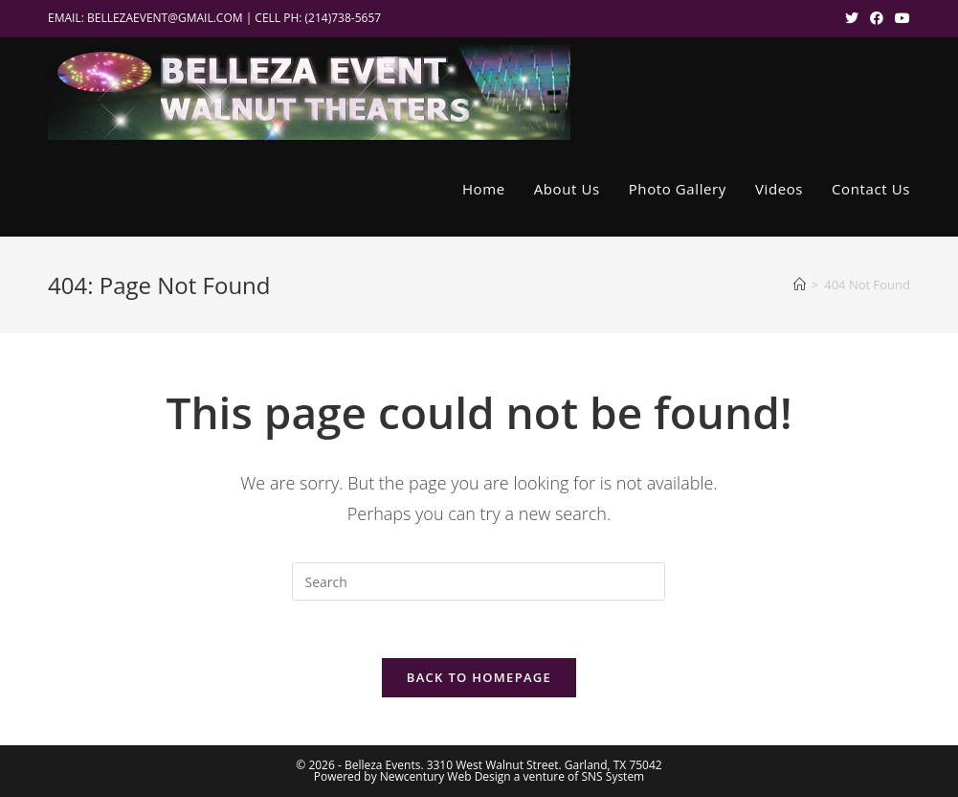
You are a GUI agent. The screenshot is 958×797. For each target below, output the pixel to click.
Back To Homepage (479, 677)
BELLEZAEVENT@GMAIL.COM (165, 18)
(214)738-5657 (343, 18)
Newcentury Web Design (445, 776)
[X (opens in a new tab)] (851, 18)
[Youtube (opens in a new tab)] (899, 18)
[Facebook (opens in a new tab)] (876, 18)
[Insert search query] (478, 581)
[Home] (799, 284)
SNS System (612, 776)
